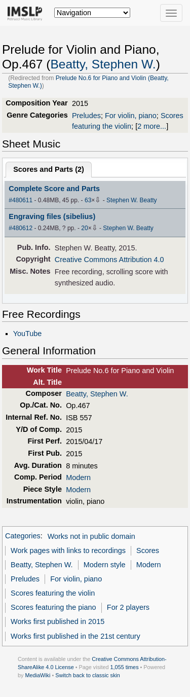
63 (88, 200)
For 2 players (128, 607)
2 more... (151, 126)
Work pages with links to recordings (68, 550)
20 (84, 228)
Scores (147, 550)
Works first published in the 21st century (75, 636)
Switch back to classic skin (87, 675)
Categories (23, 536)
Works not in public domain (91, 536)
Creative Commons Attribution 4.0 (109, 259)
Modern (78, 477)
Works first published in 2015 (57, 621)
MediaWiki (37, 675)
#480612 (20, 228)
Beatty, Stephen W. (103, 64)
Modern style (105, 565)
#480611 (20, 200)
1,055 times (124, 667)
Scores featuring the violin (53, 593)
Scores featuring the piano (53, 607)
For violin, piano (131, 116)
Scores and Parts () (48, 169)
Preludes (86, 116)
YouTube (27, 333)
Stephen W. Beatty (131, 200)
